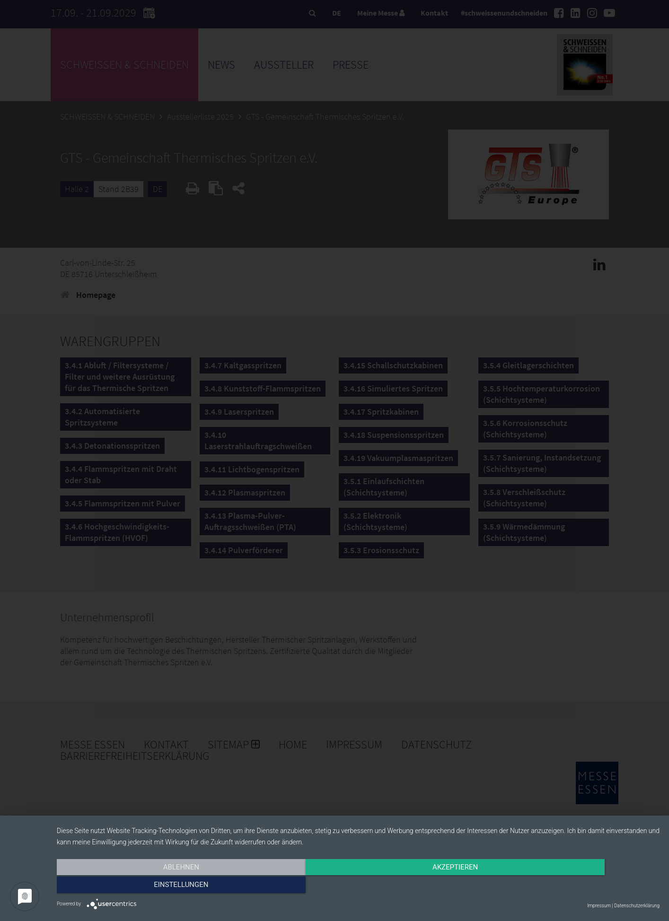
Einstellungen (569, 886)
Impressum (599, 905)
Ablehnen (147, 886)
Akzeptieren (358, 886)
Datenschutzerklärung (637, 905)
